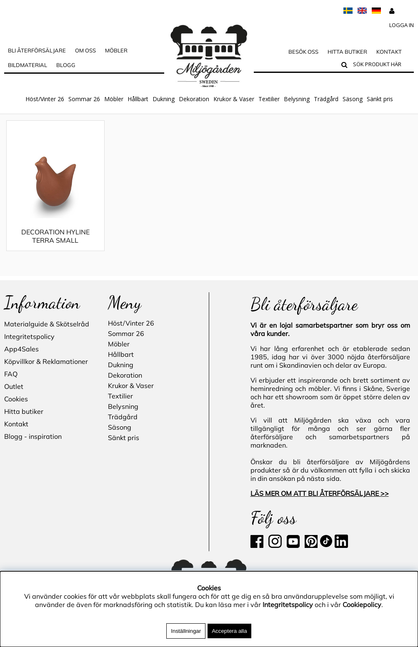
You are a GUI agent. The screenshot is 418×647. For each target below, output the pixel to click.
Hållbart (138, 99)
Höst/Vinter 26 (44, 99)
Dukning (164, 99)
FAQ (11, 374)
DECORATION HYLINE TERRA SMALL (55, 244)
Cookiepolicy (362, 604)
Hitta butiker (347, 51)
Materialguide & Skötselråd (46, 324)
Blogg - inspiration (33, 437)
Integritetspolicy (29, 337)
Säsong (353, 99)
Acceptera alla (229, 631)
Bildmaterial (27, 65)
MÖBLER (116, 50)
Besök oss (303, 51)
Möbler (113, 99)
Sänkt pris (380, 99)
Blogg (65, 65)
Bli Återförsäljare (37, 50)
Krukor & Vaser (233, 99)
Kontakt (389, 51)
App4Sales (21, 349)
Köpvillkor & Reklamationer (46, 362)
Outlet (13, 387)
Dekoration (194, 99)
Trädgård (326, 99)
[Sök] (381, 65)
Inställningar (186, 631)
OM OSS (85, 50)
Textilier (269, 99)
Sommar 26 (84, 99)
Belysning (297, 99)
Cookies (16, 399)
